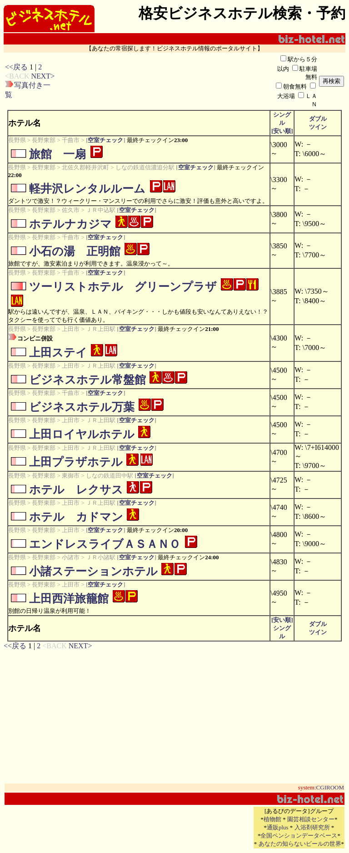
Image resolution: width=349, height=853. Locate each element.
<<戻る (16, 67)
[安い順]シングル (282, 628)
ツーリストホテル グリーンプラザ (123, 287)
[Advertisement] (165, 81)
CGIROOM (330, 787)
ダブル (318, 118)
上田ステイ (58, 352)
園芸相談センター (310, 819)
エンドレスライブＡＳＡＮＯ (104, 544)
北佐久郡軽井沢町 (85, 167)
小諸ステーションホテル (93, 571)
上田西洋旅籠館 (69, 598)
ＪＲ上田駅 (100, 328)
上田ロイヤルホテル (82, 434)
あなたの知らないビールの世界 (300, 843)
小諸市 (71, 557)
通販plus (278, 827)
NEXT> (43, 76)
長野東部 (43, 140)
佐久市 (71, 210)
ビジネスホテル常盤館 (87, 380)
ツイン (318, 126)
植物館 (272, 819)
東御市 (71, 475)
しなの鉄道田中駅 (109, 475)
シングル (282, 122)
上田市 (71, 328)
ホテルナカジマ (70, 224)
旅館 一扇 (57, 154)
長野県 (17, 140)
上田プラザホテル (76, 462)
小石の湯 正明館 (74, 251)
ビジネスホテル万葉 (82, 407)
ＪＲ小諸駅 (100, 557)
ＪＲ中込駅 (100, 210)
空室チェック (105, 140)
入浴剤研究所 (312, 827)
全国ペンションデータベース (298, 835)
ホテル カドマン (76, 517)
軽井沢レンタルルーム (87, 188)
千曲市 (71, 140)
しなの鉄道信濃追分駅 (144, 167)
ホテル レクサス (76, 489)
